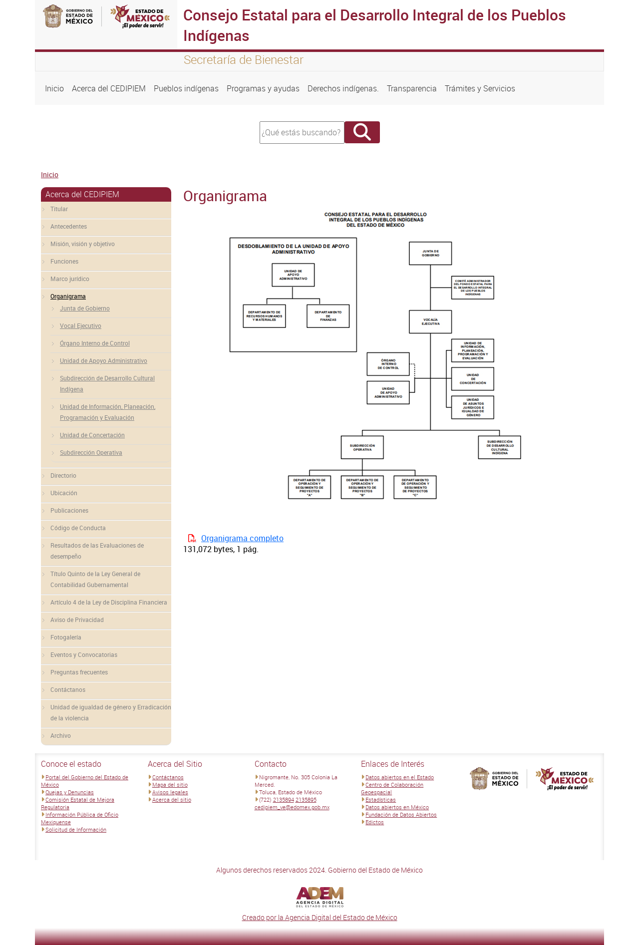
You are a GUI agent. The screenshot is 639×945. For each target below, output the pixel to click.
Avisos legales (170, 792)
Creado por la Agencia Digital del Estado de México (319, 917)
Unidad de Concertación (92, 435)
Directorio (63, 475)
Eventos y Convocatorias (83, 654)
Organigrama (68, 296)
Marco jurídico (69, 279)
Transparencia (412, 88)
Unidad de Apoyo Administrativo (103, 360)
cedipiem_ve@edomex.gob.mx (292, 807)
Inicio (54, 88)
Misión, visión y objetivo (82, 244)
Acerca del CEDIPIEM (109, 88)
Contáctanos (67, 689)
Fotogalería (65, 637)
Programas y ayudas (263, 88)
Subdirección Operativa (91, 452)
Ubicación (63, 493)
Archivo (60, 735)
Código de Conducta (78, 528)
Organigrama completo (242, 538)
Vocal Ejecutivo (80, 325)
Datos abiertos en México (397, 807)
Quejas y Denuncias (69, 792)
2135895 (306, 799)
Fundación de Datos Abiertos (401, 814)
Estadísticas (380, 799)
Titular (59, 209)
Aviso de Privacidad (77, 620)
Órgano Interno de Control (95, 343)
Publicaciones (69, 510)
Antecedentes (68, 226)
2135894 (283, 799)
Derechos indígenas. (343, 88)
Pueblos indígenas (186, 88)
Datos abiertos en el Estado (399, 777)
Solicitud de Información (75, 829)
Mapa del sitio (170, 784)
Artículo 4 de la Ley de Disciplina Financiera (108, 602)
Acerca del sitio (171, 799)
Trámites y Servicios (480, 88)
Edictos (374, 822)
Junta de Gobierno (85, 308)
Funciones (64, 261)
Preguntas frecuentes (79, 672)
